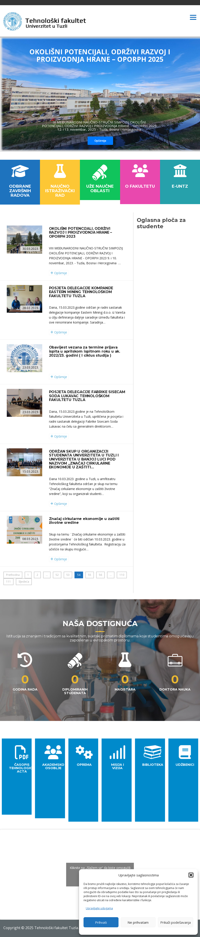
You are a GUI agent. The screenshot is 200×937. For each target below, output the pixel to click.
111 (8, 582)
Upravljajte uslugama (99, 908)
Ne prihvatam (138, 922)
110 (121, 575)
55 (89, 575)
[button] (191, 875)
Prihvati (101, 922)
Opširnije (100, 140)
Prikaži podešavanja (175, 922)
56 (100, 575)
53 (68, 575)
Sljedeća (24, 582)
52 (57, 575)
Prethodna (13, 575)
